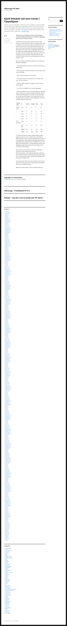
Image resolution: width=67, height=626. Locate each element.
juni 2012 (6, 393)
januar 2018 (7, 312)
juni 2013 (6, 378)
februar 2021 (7, 268)
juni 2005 (7, 494)
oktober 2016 (7, 330)
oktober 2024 (7, 220)
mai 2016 (6, 336)
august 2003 (7, 517)
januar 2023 (7, 241)
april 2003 (7, 522)
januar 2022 (7, 254)
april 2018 (7, 309)
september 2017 (8, 317)
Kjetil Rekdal (6, 42)
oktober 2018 (7, 301)
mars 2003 (7, 523)
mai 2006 (7, 481)
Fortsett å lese (25, 31)
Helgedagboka (7, 567)
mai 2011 (6, 408)
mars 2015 (7, 353)
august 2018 (7, 304)
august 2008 (7, 448)
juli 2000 (6, 535)
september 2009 (8, 433)
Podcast (6, 583)
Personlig (7, 582)
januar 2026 (7, 211)
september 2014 (8, 360)
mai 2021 (6, 264)
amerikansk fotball (8, 550)
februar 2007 (7, 470)
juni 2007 (7, 465)
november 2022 (8, 242)
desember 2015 (8, 342)
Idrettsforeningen (8, 570)
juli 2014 (6, 363)
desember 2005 (8, 487)
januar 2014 (7, 370)
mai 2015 (6, 351)
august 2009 (7, 434)
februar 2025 (7, 218)
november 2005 (8, 488)
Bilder (6, 554)
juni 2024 (7, 223)
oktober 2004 (7, 504)
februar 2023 (7, 240)
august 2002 (7, 528)
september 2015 (8, 346)
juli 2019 (6, 291)
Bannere (6, 553)
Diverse (6, 562)
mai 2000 (6, 536)
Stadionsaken (7, 598)
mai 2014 (6, 365)
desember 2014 (8, 357)
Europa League (7, 564)
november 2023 (8, 229)
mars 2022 (7, 252)
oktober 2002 (7, 526)
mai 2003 (6, 520)
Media (6, 578)
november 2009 (8, 430)
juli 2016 (6, 334)
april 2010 (7, 424)
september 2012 (8, 389)
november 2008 (8, 445)
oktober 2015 (7, 345)
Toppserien (7, 603)
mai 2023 (6, 236)
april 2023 (7, 238)
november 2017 (8, 315)
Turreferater (7, 604)
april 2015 (7, 352)
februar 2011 (7, 412)
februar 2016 (7, 340)
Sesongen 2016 (8, 592)
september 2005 (8, 490)
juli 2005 (6, 493)
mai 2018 (6, 307)
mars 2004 (7, 512)
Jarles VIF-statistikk (8, 572)
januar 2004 (7, 514)
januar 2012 (7, 399)
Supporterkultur (8, 601)
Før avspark (7, 565)
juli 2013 (6, 377)
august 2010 (7, 419)
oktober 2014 (7, 359)
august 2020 (7, 275)
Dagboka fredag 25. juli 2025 (54, 35)
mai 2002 (6, 530)
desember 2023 (8, 228)
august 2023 (7, 233)
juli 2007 (6, 464)
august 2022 (7, 246)
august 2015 (7, 347)
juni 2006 (7, 479)
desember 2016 (8, 328)
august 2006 (7, 477)
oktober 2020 (7, 272)
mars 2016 (7, 339)
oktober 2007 (7, 460)
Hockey (6, 568)
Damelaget (7, 561)
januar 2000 (7, 538)
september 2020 (8, 274)
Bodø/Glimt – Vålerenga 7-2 (54, 34)
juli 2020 (6, 276)
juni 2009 (7, 436)
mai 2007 (6, 466)
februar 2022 (7, 253)
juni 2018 (6, 306)
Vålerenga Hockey (51, 47)
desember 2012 (8, 386)
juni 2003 (6, 519)
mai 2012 (6, 394)
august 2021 (7, 260)
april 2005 (7, 496)
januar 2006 (7, 485)
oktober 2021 (7, 258)
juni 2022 (7, 248)
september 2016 (8, 331)
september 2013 (8, 375)
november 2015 (8, 343)
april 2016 (7, 337)
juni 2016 (6, 335)
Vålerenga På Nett (11, 9)
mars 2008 (7, 454)
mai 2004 (6, 510)
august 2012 (7, 390)
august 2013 (7, 376)
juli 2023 (6, 234)
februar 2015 (7, 354)
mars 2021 (7, 266)
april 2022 (7, 251)
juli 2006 (6, 478)
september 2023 (8, 232)
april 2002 (7, 531)
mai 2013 (6, 380)
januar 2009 (7, 442)
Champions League (8, 556)
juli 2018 (6, 305)
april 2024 (7, 224)
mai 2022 (6, 250)
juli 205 (6, 540)
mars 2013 (7, 382)
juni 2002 (7, 529)
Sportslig (6, 597)
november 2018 (8, 300)
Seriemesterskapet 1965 (9, 590)
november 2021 (8, 257)
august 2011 (7, 405)
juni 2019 (6, 292)
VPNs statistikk (7, 41)
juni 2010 (6, 422)
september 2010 (8, 418)
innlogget (12, 179)
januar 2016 (7, 341)
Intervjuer (7, 571)
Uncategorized (7, 607)
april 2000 (7, 537)
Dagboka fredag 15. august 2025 (55, 33)
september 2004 (8, 505)
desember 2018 (8, 299)
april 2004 (7, 511)
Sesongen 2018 (8, 595)
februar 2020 (7, 282)
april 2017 (7, 323)
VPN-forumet (50, 43)
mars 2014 (7, 368)
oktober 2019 (7, 287)
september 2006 (8, 476)
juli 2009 (6, 435)
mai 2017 (6, 322)
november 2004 (8, 502)
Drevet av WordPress (15, 620)
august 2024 (7, 222)
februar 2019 (7, 297)
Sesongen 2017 (8, 594)
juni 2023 (6, 235)
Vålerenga (7, 608)
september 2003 (8, 516)
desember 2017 (8, 313)
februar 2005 (7, 499)
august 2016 (7, 333)
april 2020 (7, 280)
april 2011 (7, 410)
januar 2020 (7, 283)
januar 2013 (7, 384)
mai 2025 (6, 217)
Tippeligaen (7, 602)
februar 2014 (7, 369)
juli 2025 (6, 215)
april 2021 (7, 265)
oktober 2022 (7, 244)
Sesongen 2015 (8, 591)
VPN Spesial (7, 610)
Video (6, 609)
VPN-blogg (7, 612)
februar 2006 (7, 484)
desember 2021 (8, 256)
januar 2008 (7, 457)
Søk (49, 19)
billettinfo (7, 555)
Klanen (49, 48)
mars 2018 (7, 310)
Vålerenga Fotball (51, 45)
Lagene (6, 576)
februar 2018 (7, 311)
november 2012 (8, 387)
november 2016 (8, 329)
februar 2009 (7, 441)
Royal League (7, 588)
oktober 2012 (7, 388)
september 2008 (8, 447)
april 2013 (7, 381)
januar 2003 (7, 525)
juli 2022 (6, 247)
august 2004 (7, 506)
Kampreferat (7, 574)
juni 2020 (7, 277)
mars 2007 (7, 469)
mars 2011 (7, 411)
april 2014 (7, 366)
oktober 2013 (7, 374)
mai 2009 (7, 437)
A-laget (6, 549)
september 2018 (8, 303)
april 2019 (7, 294)
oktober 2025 (7, 212)
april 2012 (7, 395)
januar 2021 (7, 269)
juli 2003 (6, 518)
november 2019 (8, 286)
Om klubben (7, 580)
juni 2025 (7, 216)
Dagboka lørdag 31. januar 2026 (54, 29)
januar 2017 (7, 327)
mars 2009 (7, 440)
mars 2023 (7, 239)
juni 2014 (6, 364)
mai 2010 (6, 423)
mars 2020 (7, 281)
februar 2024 (7, 227)
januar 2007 (7, 471)
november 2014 (8, 358)
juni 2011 (6, 407)
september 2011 (8, 404)
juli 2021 (6, 262)
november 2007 (8, 459)
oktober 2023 (7, 230)
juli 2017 (6, 319)
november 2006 (8, 473)
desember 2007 (8, 458)
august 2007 (7, 463)
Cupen (6, 559)
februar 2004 (7, 513)
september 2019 (8, 288)
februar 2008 (7, 455)
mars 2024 (7, 226)
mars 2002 (7, 532)
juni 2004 (7, 508)
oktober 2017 (7, 316)
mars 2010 (7, 425)
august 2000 (7, 534)
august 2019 (7, 289)
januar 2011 (7, 413)
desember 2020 (8, 270)
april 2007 (7, 467)
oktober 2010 (7, 417)
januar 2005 (7, 500)
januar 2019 (7, 298)
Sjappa (6, 596)
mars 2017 (7, 324)
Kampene (7, 573)
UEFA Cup (7, 606)
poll (5, 584)
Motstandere (7, 579)
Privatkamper (7, 585)
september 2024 (8, 221)
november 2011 (8, 401)
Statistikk (11, 42)
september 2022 (8, 245)
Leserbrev (7, 577)
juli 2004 (6, 507)
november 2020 (8, 271)
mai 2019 (6, 293)
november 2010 (8, 416)
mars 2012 (7, 396)
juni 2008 (7, 451)
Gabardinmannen (8, 566)
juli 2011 (6, 406)
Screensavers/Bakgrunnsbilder (10, 589)
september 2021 (8, 259)
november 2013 (8, 372)
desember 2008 (8, 443)
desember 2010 (8, 414)
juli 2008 (6, 449)
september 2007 (8, 461)
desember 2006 (8, 472)
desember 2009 (8, 429)
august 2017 (7, 318)
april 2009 (7, 439)
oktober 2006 (7, 475)
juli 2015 (6, 348)
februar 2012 (7, 398)
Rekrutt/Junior (7, 586)
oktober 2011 (7, 402)
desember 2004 (8, 501)
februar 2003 (7, 524)
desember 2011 (7, 400)
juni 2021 (6, 263)
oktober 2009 (7, 431)
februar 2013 (7, 383)
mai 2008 (6, 452)
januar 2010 (7, 428)
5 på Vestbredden (8, 548)
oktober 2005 (7, 489)
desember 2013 (8, 371)
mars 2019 (7, 295)
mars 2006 (7, 483)
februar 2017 (7, 325)
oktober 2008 (7, 446)
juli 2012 (6, 392)
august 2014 (7, 362)
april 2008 (7, 453)
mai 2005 (6, 495)
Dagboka (6, 560)
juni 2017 (6, 321)
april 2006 (7, 482)
